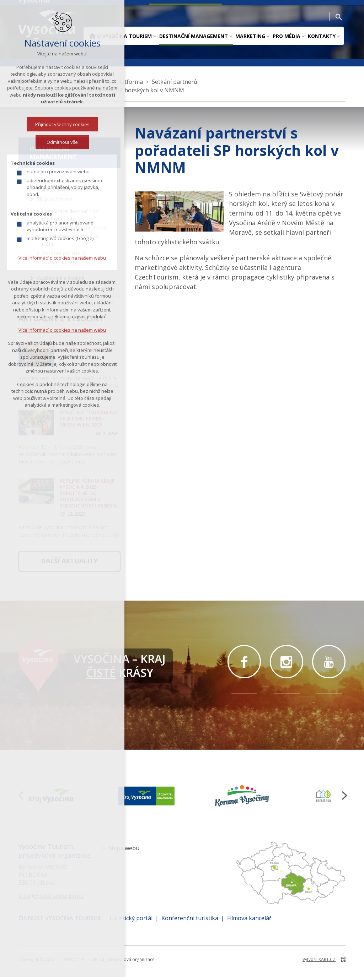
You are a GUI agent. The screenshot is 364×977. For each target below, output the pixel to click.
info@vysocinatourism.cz (51, 896)
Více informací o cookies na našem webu (54, 258)
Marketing (250, 36)
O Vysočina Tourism (124, 36)
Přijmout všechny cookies (54, 124)
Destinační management (193, 36)
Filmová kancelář (249, 918)
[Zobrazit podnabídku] (154, 36)
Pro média (286, 36)
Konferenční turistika (189, 918)
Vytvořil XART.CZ (319, 959)
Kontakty (322, 36)
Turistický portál (130, 918)
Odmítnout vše (54, 142)
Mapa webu (123, 848)
